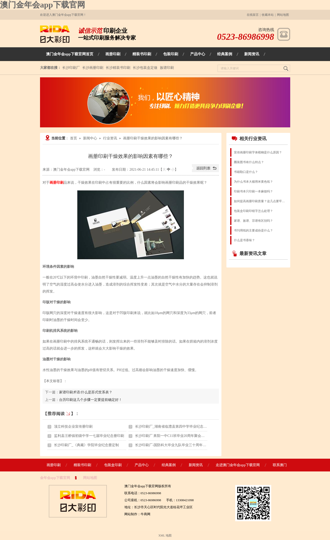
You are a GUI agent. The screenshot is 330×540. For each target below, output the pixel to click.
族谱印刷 (167, 68)
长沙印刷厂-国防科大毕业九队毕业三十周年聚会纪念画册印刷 (183, 445)
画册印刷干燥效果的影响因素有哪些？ (153, 138)
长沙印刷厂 (71, 68)
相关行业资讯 (248, 139)
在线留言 (253, 15)
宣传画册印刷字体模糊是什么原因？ (258, 152)
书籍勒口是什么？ (246, 172)
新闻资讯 (196, 465)
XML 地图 (165, 535)
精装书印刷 (82, 465)
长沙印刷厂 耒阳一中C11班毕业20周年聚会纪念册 (173, 436)
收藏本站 (268, 15)
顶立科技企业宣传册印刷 (73, 426)
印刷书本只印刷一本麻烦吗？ (253, 191)
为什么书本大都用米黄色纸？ (253, 181)
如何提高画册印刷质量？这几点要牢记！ (260, 201)
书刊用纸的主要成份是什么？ (253, 230)
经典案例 (169, 465)
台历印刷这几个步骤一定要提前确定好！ (90, 400)
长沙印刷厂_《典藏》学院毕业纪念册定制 (86, 445)
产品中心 (142, 465)
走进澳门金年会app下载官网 (238, 465)
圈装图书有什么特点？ (249, 162)
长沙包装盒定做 (145, 68)
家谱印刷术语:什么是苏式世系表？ (86, 392)
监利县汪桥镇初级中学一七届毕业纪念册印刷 (89, 436)
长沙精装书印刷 (118, 68)
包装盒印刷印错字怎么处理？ (253, 211)
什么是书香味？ (244, 240)
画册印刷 (54, 465)
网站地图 (283, 15)
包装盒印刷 (113, 465)
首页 (73, 138)
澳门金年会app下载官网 (42, 4)
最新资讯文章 (248, 253)
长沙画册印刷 (92, 68)
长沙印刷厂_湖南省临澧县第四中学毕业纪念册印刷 (174, 426)
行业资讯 (110, 138)
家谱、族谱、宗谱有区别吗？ (253, 220)
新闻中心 (90, 138)
